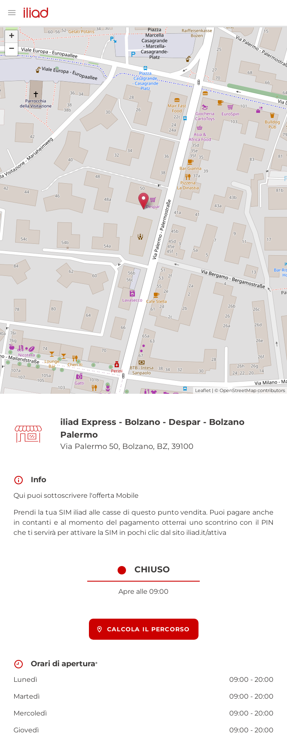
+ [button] (11, 36)
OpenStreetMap (238, 390)
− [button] (11, 49)
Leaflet (203, 390)
